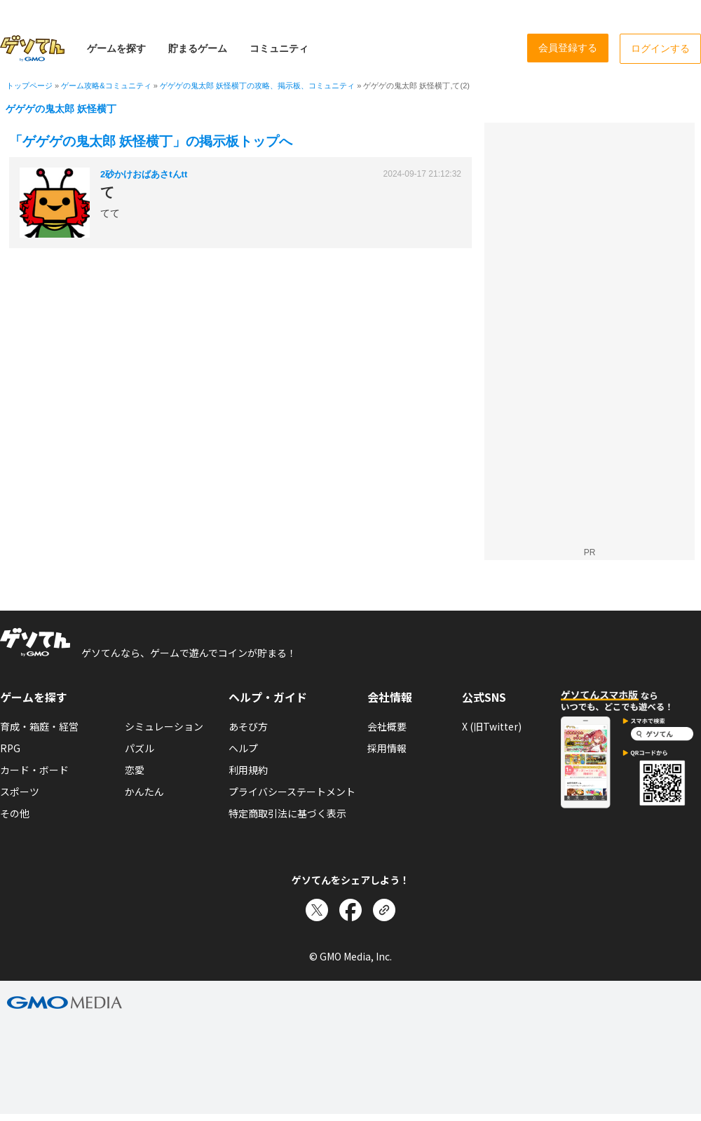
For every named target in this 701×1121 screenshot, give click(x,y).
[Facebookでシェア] (350, 910)
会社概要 (387, 726)
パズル (139, 748)
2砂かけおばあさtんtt (143, 174)
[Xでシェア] (317, 910)
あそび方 (248, 726)
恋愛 (134, 770)
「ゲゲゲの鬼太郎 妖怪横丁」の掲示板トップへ (150, 141)
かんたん (144, 791)
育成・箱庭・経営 (39, 726)
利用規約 (248, 770)
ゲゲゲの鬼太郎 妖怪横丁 (61, 108)
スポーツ (19, 791)
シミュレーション (164, 726)
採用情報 (387, 748)
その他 (14, 813)
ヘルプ (243, 748)
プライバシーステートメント (292, 791)
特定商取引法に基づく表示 (287, 813)
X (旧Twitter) (492, 726)
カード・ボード (34, 770)
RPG (10, 748)
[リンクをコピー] (384, 910)
